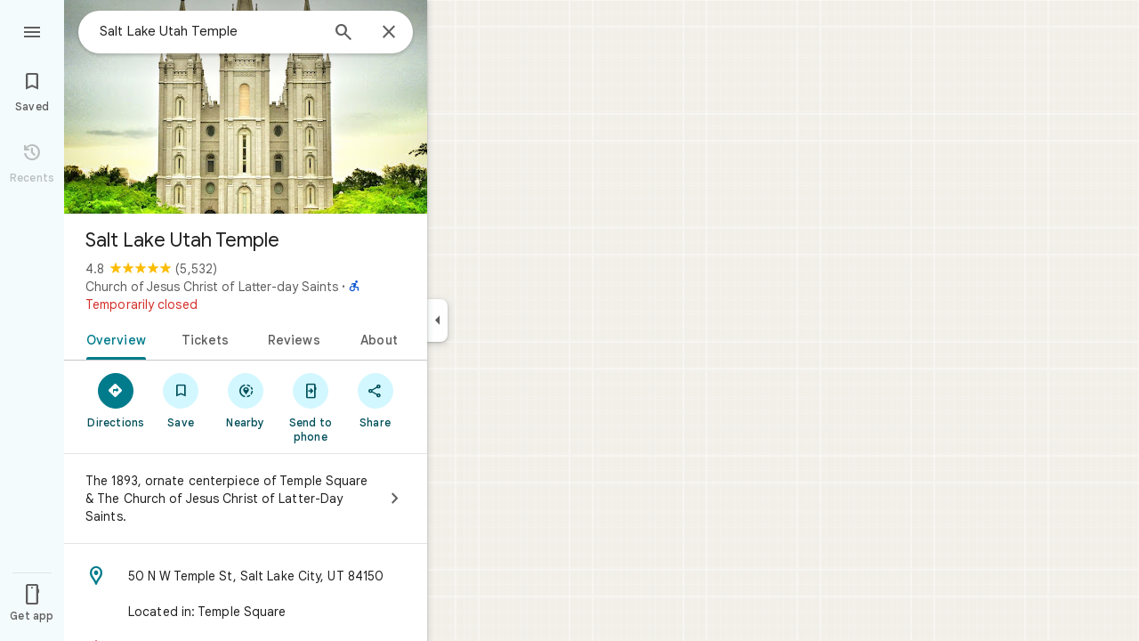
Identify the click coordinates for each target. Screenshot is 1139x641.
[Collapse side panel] (437, 320)
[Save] (181, 399)
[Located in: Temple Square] (245, 611)
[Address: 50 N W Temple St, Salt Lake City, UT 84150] (245, 576)
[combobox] (209, 31)
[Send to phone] (310, 406)
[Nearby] (246, 399)
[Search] (343, 34)
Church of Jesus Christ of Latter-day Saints (211, 287)
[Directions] (116, 399)
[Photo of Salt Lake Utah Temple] (245, 107)
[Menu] (32, 30)
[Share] (375, 399)
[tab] (112, 338)
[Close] (389, 33)
